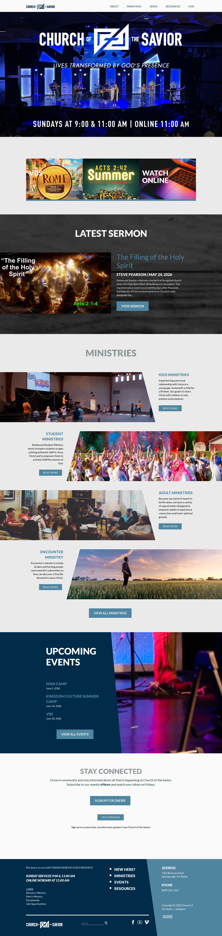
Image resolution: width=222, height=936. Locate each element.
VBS (49, 714)
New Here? (124, 869)
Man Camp (56, 683)
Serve (153, 6)
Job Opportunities (36, 903)
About (114, 6)
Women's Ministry (36, 892)
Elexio (168, 916)
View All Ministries (110, 613)
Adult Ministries (176, 492)
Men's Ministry (34, 896)
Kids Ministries (174, 374)
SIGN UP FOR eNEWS (110, 801)
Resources (173, 6)
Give (191, 6)
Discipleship (33, 900)
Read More (170, 408)
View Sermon (132, 306)
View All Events (75, 734)
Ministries (134, 6)
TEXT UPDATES (110, 817)
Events (121, 882)
